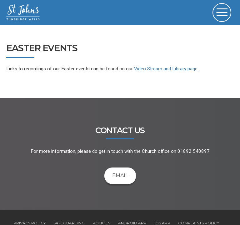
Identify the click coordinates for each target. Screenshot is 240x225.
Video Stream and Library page (166, 69)
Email (120, 175)
